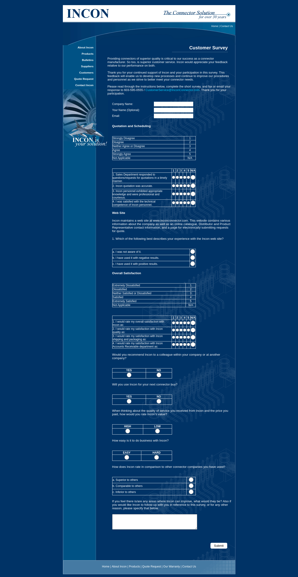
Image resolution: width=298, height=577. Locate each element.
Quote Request (83, 78)
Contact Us (226, 26)
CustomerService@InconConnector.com (173, 90)
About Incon (85, 47)
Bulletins (87, 59)
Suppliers (87, 66)
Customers (86, 72)
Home (214, 26)
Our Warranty (171, 569)
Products (88, 53)
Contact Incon (84, 85)
